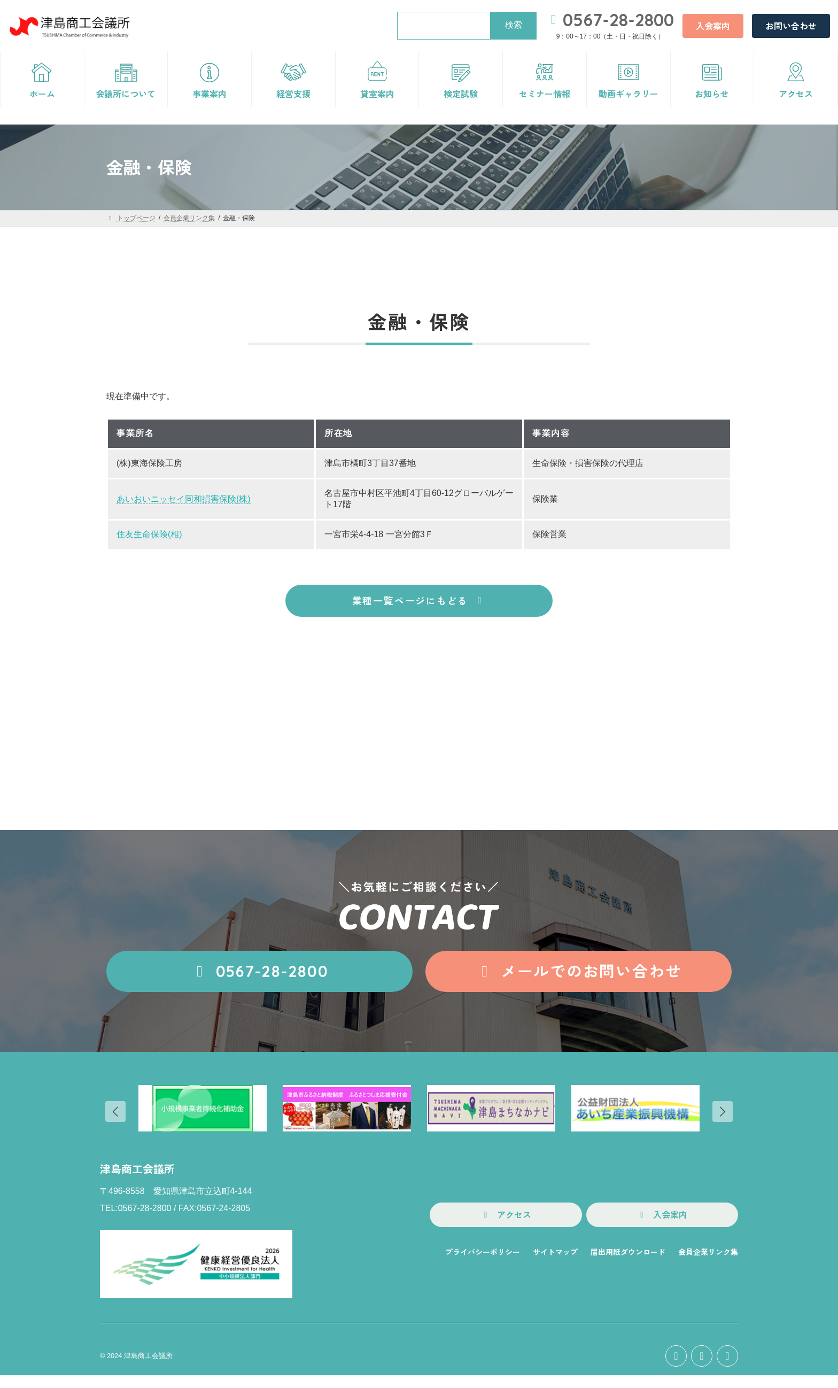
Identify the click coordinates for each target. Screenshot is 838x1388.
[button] (712, 26)
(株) (243, 498)
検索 (513, 24)
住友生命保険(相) (149, 534)
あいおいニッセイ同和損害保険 (176, 498)
